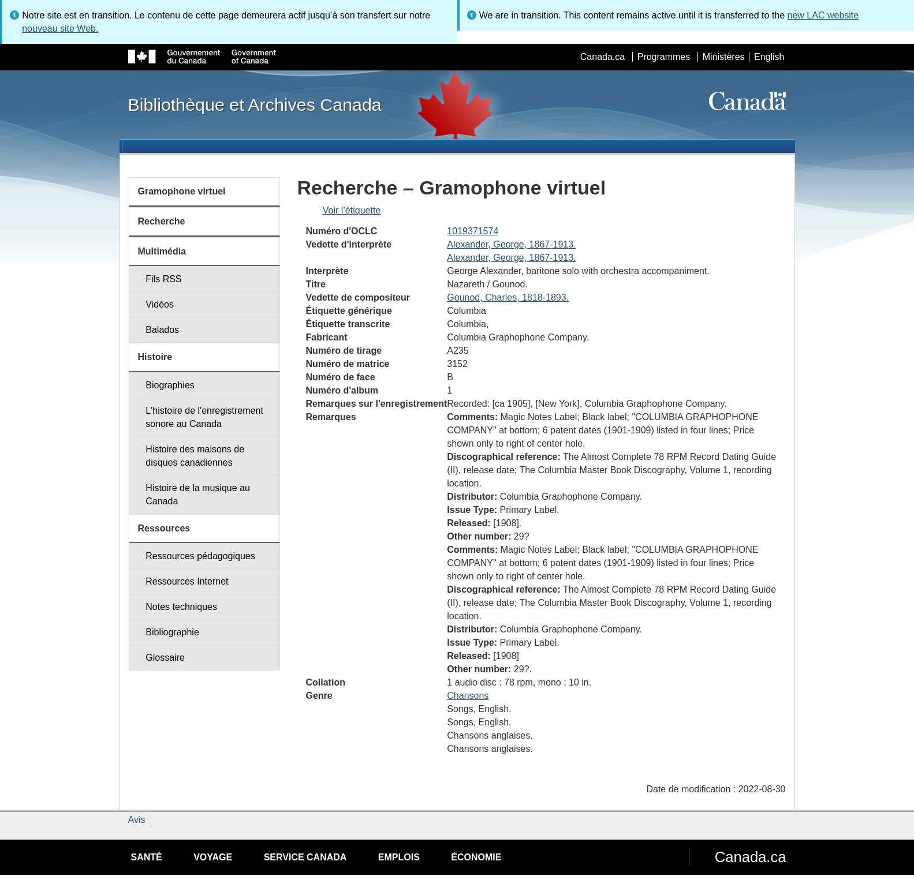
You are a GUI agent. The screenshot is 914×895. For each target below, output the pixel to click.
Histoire (155, 357)
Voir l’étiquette (352, 210)
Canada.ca (602, 57)
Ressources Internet (187, 581)
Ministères (724, 57)
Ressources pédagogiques (200, 556)
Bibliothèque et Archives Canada (255, 104)
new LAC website (823, 15)
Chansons (467, 696)
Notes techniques (181, 607)
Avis (137, 820)
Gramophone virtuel (182, 191)
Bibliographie (172, 632)
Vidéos (160, 304)
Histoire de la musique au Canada (198, 494)
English (769, 57)
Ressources (164, 528)
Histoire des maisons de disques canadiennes (195, 455)
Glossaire (165, 657)
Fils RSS (163, 279)
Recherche (161, 221)
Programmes (664, 57)
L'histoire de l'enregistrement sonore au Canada (204, 417)
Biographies (170, 385)
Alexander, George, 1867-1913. (511, 244)
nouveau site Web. (60, 28)
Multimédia (162, 251)
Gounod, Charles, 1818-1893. (508, 297)
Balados (162, 330)
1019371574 (472, 231)
